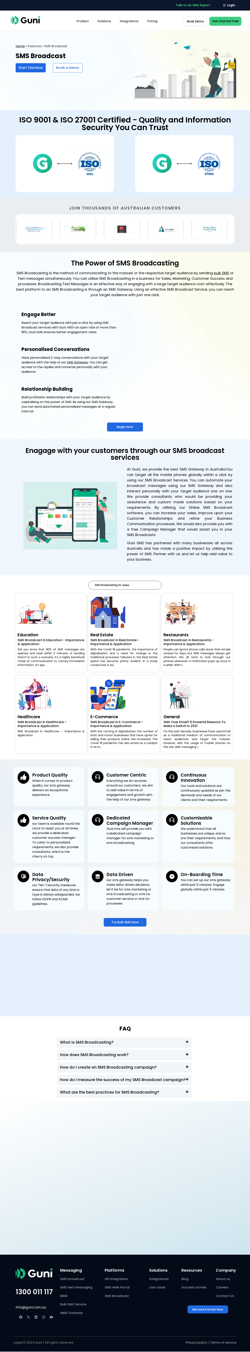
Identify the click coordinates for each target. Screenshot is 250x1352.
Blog (184, 1279)
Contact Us (225, 1296)
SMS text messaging (76, 1288)
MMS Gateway (71, 1313)
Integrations (129, 21)
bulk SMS (221, 273)
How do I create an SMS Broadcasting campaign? (108, 1067)
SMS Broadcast (117, 1296)
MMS (64, 1296)
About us (223, 1279)
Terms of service (223, 1343)
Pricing (152, 21)
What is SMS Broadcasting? (86, 1042)
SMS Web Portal (117, 1288)
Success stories (193, 1288)
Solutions (104, 21)
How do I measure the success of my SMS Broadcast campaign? (123, 1080)
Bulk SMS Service (73, 1305)
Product (83, 21)
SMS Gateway (77, 362)
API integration (116, 1279)
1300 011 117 (34, 1292)
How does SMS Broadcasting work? (94, 1055)
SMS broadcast (72, 1279)
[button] (193, 5)
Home (20, 46)
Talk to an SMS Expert (193, 5)
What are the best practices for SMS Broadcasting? (109, 1092)
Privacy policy (196, 1343)
